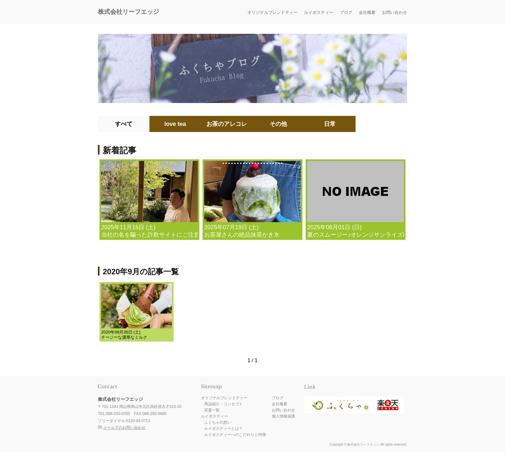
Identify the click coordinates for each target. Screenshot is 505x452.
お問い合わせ (394, 12)
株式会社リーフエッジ (128, 11)
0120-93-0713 (138, 421)
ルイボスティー (318, 12)
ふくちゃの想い (217, 422)
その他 (278, 124)
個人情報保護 (283, 416)
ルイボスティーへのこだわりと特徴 (235, 434)
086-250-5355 (118, 413)
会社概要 (367, 12)
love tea (175, 124)
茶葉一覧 (212, 410)
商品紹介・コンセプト (223, 404)
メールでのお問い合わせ (124, 427)
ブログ (346, 12)
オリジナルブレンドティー (272, 12)
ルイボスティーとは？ (223, 428)
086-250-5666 (154, 413)
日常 (330, 124)
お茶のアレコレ (226, 124)
